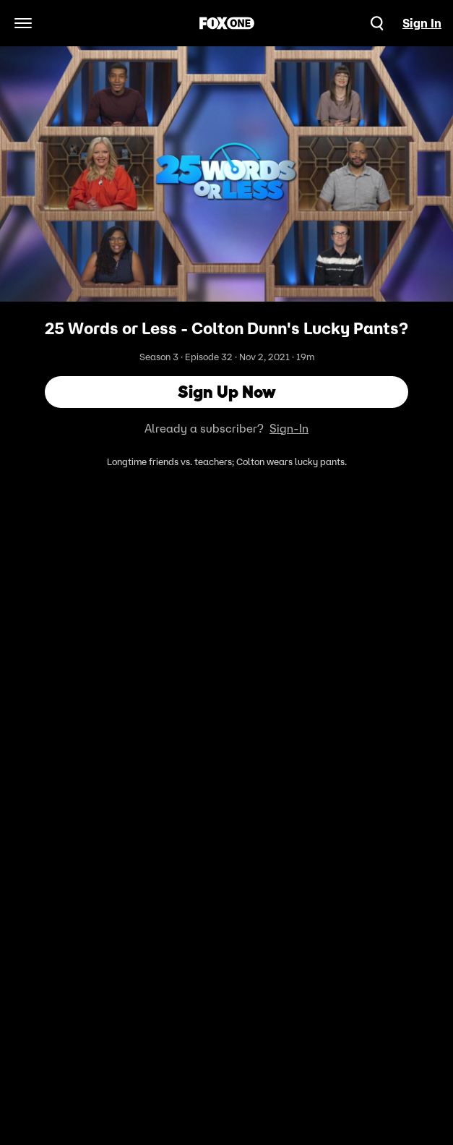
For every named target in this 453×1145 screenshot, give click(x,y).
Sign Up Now (227, 391)
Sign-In (289, 428)
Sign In (421, 23)
